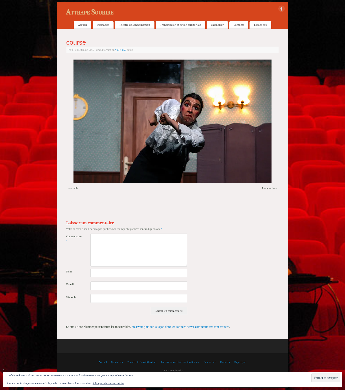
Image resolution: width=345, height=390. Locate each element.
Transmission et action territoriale (180, 24)
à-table (74, 188)
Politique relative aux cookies (108, 383)
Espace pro (260, 24)
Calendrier (217, 24)
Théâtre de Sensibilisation (134, 24)
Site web (71, 297)
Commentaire (72, 239)
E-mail (70, 284)
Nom (69, 271)
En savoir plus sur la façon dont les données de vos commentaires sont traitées (180, 327)
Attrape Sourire (89, 11)
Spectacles (103, 24)
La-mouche (268, 188)
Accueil (82, 24)
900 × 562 (120, 49)
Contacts (239, 24)
